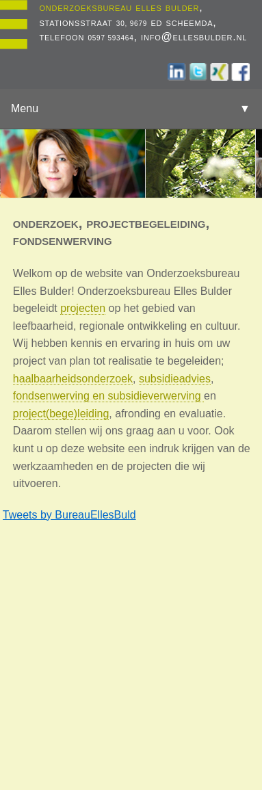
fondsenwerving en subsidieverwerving (108, 396)
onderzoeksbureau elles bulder (119, 7)
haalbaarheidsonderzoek (73, 378)
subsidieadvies (175, 378)
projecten (82, 308)
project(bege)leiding (61, 413)
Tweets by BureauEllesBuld (69, 515)
